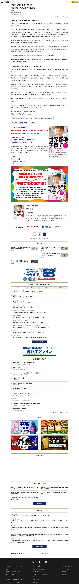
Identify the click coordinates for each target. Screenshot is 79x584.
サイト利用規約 (9, 577)
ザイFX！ (35, 582)
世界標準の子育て (18, 12)
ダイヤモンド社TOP (66, 569)
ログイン (68, 1)
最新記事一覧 (39, 546)
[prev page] (34, 234)
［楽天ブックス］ (15, 163)
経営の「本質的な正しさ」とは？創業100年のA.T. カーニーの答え (24, 487)
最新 (18, 287)
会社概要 (64, 571)
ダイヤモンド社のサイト (38, 566)
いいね (61, 287)
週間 (46, 287)
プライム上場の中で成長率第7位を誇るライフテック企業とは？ (54, 493)
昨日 (32, 287)
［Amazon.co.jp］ (15, 159)
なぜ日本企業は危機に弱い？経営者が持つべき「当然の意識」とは (24, 493)
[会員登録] (75, 2)
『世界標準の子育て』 (25, 118)
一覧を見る (39, 503)
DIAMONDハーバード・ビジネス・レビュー (42, 574)
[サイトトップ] (6, 2)
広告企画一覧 (44, 553)
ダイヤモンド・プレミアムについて (13, 571)
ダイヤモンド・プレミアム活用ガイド (13, 574)
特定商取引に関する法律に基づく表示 (14, 579)
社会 (12, 12)
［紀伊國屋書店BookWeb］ (18, 161)
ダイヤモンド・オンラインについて (14, 566)
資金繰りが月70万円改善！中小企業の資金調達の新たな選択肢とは (54, 487)
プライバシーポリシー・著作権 (12, 582)
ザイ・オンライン (36, 579)
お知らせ (64, 577)
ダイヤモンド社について (67, 566)
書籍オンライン (36, 577)
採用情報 (64, 574)
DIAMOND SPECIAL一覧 (17, 553)
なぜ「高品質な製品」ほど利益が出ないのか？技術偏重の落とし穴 (24, 498)
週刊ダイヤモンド (37, 571)
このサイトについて (10, 569)
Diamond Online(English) (39, 569)
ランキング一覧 (39, 342)
